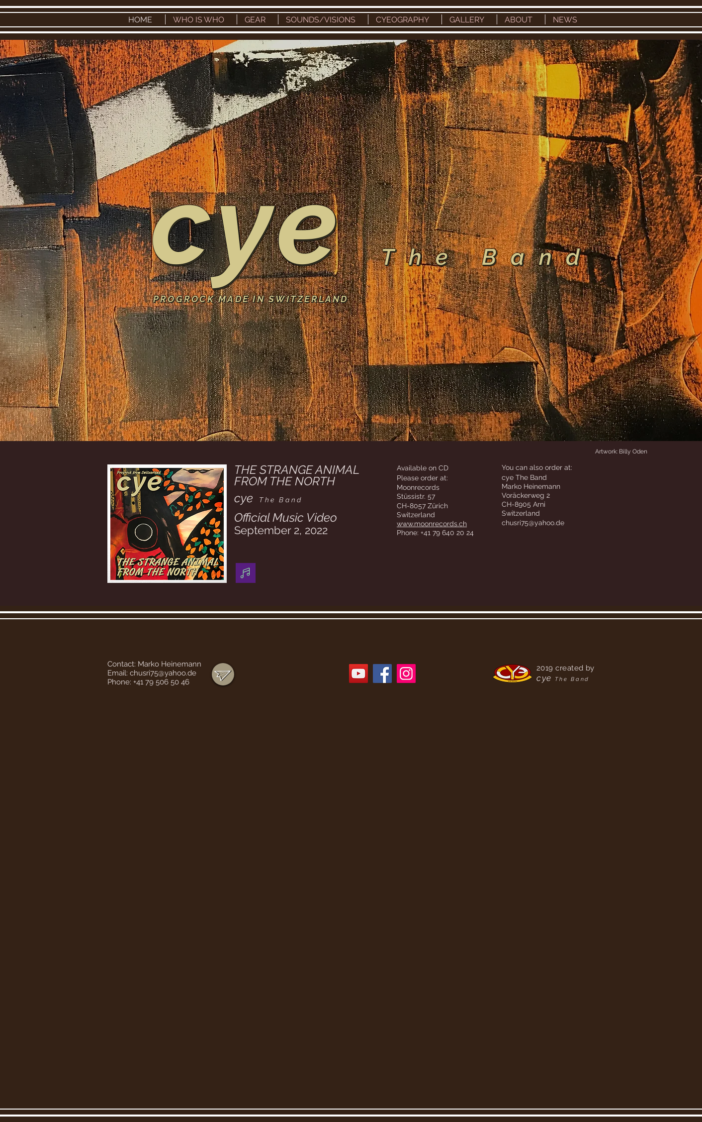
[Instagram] (406, 673)
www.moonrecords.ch (432, 524)
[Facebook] (382, 673)
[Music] (246, 573)
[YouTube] (358, 673)
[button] (201, 19)
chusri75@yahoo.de (533, 523)
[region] (223, 674)
